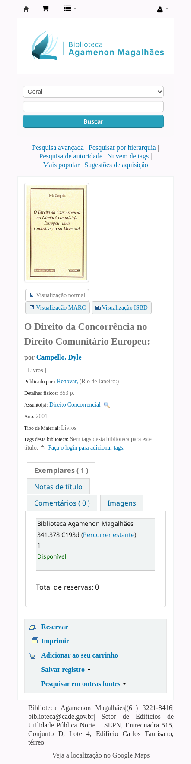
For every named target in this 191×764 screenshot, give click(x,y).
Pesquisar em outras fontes (83, 683)
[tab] (61, 470)
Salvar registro (66, 669)
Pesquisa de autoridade (70, 156)
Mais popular (61, 164)
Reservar (54, 626)
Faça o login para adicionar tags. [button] (86, 447)
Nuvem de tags (128, 156)
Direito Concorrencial (75, 404)
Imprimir (55, 641)
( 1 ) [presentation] (61, 470)
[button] (45, 8)
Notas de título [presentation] (58, 486)
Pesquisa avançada (58, 147)
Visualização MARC (61, 307)
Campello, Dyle (59, 357)
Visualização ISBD (125, 307)
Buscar (93, 121)
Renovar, (68, 381)
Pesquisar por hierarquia (122, 147)
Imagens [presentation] (122, 503)
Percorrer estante (108, 535)
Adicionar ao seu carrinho (79, 655)
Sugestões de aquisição (116, 164)
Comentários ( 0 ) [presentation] (62, 503)
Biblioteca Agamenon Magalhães (26, 9)
